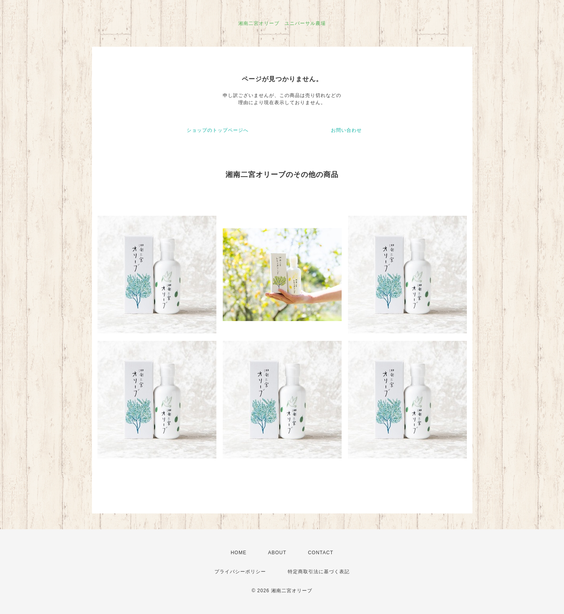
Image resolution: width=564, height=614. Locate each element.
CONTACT (320, 552)
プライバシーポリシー (240, 571)
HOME (239, 552)
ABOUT (277, 552)
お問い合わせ (346, 130)
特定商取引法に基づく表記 (319, 571)
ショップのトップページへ (218, 130)
